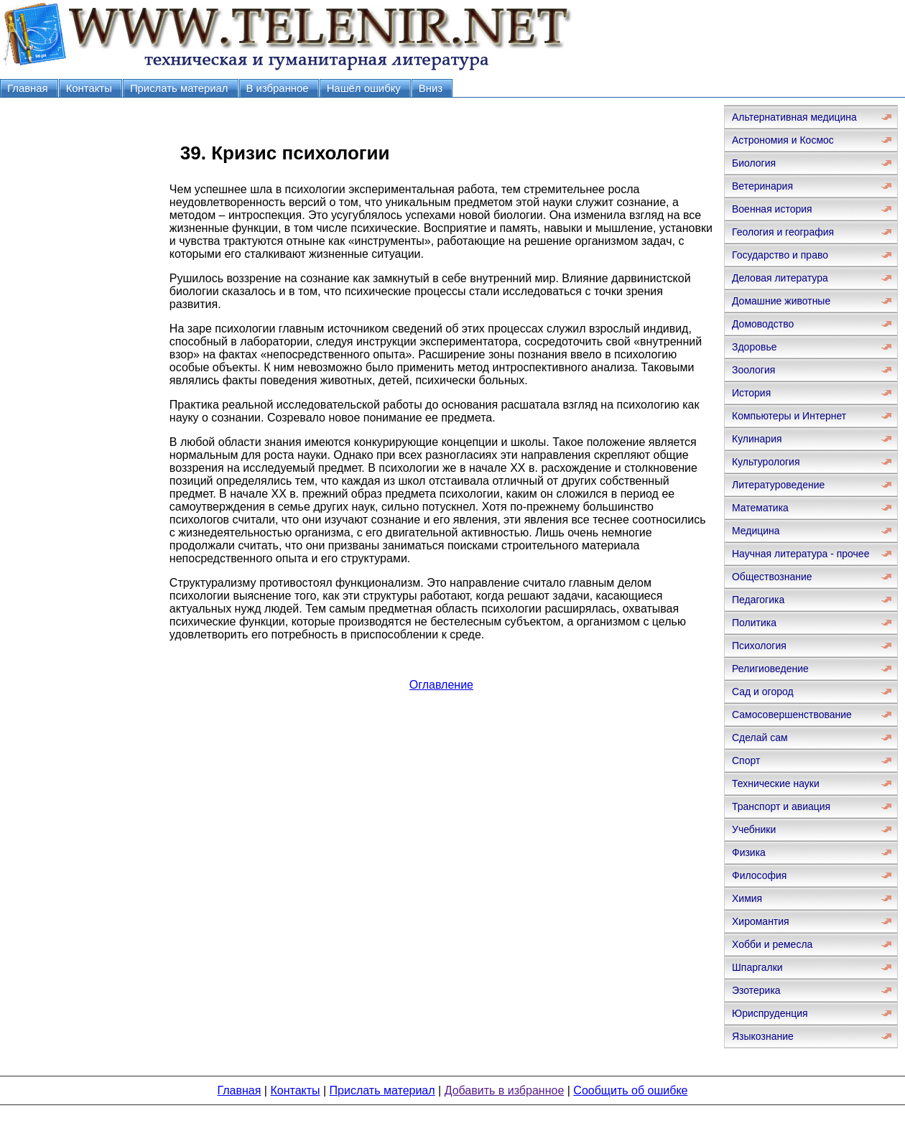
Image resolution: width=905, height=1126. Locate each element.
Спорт (746, 760)
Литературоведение (778, 484)
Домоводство (763, 324)
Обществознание (772, 576)
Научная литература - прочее (800, 553)
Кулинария (757, 439)
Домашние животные (781, 301)
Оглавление (441, 685)
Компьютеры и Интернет (789, 416)
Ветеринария (762, 186)
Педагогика (758, 599)
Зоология (753, 370)
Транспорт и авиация (781, 806)
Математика (760, 507)
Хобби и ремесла (772, 944)
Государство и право (780, 255)
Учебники (754, 829)
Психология (759, 645)
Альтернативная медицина (794, 117)
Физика (749, 852)
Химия (747, 898)
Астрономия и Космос (783, 140)
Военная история (772, 209)
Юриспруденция (770, 1013)
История (751, 393)
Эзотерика (756, 990)
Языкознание (763, 1036)
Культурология (766, 461)
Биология (754, 163)
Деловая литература (780, 278)
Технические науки (776, 783)
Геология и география (783, 232)
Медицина (756, 530)
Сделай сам (760, 737)
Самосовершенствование (792, 714)
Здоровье (754, 347)
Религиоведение (770, 668)
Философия (759, 875)
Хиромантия (760, 921)
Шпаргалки (757, 967)
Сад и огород (763, 691)
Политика (754, 622)
